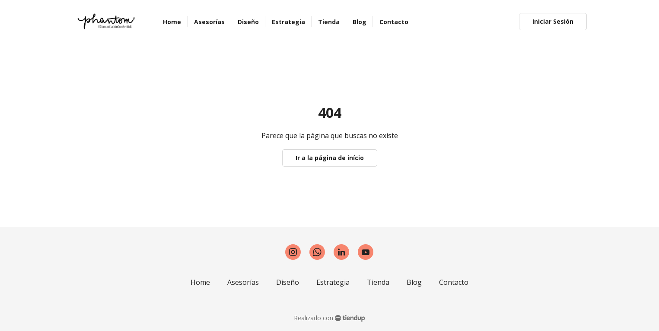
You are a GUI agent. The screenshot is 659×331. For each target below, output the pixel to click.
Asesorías (243, 282)
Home (200, 282)
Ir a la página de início (330, 158)
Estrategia (333, 282)
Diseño (287, 282)
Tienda (378, 282)
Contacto (453, 282)
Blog (414, 282)
